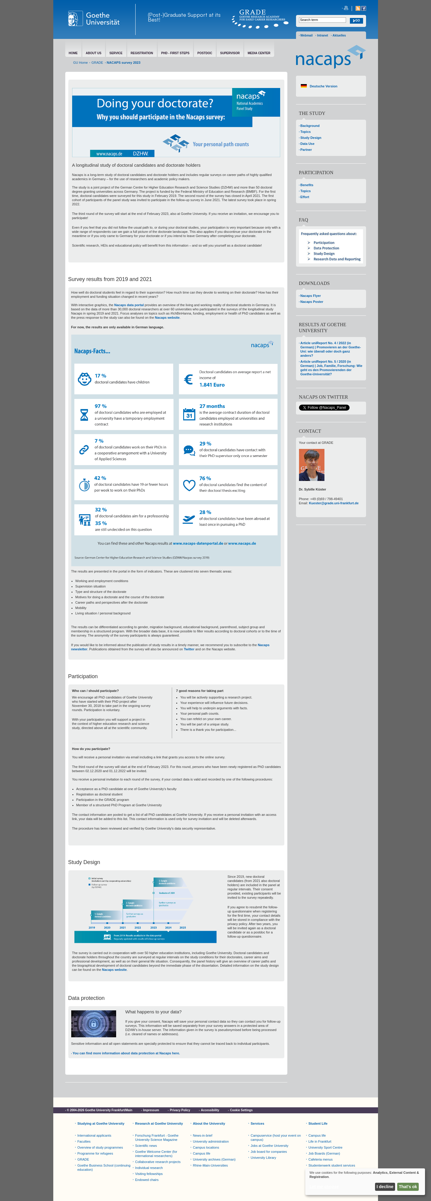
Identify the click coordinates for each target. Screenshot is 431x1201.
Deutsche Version (323, 86)
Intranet (322, 35)
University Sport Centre (326, 1147)
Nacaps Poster (312, 301)
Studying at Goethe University (101, 1123)
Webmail (307, 35)
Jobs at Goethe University (270, 1145)
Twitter (189, 649)
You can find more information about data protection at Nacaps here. (126, 1053)
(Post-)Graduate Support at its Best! (184, 17)
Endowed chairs (147, 1180)
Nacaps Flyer (311, 295)
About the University (209, 1123)
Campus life (201, 1153)
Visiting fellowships (149, 1174)
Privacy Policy (180, 1110)
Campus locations (206, 1147)
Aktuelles (339, 35)
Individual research (149, 1168)
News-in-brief (203, 1135)
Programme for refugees (95, 1153)
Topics (306, 131)
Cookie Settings (241, 1110)
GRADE (97, 62)
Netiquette (74, 1115)
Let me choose (324, 1187)
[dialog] (365, 1181)
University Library (263, 1157)
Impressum (151, 1110)
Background (310, 125)
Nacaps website (167, 317)
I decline (385, 1186)
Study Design (311, 137)
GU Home (80, 62)
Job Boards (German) (324, 1153)
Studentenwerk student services (332, 1165)
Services (257, 1123)
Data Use (308, 143)
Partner (306, 149)
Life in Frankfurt (320, 1141)
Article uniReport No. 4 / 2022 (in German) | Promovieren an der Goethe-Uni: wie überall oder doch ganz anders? (331, 349)
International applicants (94, 1135)
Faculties (84, 1141)
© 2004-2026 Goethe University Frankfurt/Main (100, 1110)
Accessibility (210, 1110)
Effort (305, 197)
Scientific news (146, 1145)
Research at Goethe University (159, 1123)
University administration (211, 1141)
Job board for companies (269, 1151)
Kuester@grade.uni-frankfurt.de (334, 503)
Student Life (318, 1123)
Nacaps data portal (129, 305)
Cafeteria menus (321, 1159)
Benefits (307, 185)
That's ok (408, 1186)
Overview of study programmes (100, 1147)
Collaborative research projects (158, 1162)
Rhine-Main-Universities (210, 1165)
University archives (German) (214, 1159)
